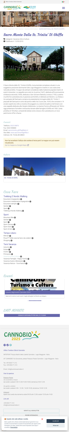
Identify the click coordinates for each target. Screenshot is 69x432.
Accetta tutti (56, 421)
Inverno (7, 252)
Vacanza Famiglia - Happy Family (16, 259)
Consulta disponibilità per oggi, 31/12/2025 (32, 315)
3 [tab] (30, 300)
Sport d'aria (9, 227)
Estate (7, 249)
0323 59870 (14, 126)
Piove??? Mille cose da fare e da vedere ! (18, 238)
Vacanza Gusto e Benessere (14, 261)
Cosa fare (11, 29)
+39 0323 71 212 (11, 363)
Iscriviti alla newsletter (31, 410)
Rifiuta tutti (55, 425)
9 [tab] (38, 300)
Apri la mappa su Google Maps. (17, 145)
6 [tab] (34, 300)
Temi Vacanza (19, 29)
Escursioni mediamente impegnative (17, 201)
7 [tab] (35, 300)
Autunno (8, 247)
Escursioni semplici (11, 204)
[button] (63, 1)
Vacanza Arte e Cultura (31, 29)
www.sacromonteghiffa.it (19, 133)
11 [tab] (40, 300)
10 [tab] (39, 300)
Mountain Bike (10, 217)
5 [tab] (33, 300)
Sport (7, 208)
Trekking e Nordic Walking (14, 211)
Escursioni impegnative (13, 199)
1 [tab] (28, 300)
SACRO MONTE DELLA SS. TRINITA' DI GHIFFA (52, 29)
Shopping (8, 240)
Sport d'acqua (9, 224)
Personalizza (13, 427)
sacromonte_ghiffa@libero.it (18, 130)
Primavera (8, 254)
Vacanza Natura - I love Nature (15, 263)
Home (5, 29)
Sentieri (7, 206)
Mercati (7, 236)
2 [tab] (29, 300)
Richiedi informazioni (31, 415)
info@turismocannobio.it (15, 369)
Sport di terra (9, 229)
